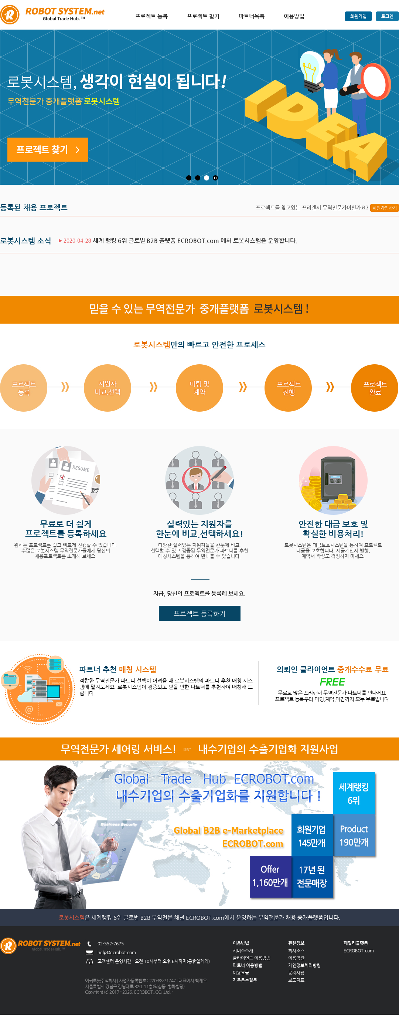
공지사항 (296, 972)
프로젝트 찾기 (203, 16)
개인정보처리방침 (304, 965)
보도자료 (296, 980)
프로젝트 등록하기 (200, 613)
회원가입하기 (384, 207)
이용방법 (294, 16)
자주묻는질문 (245, 980)
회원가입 (358, 16)
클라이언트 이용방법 (251, 958)
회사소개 (296, 950)
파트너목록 (252, 16)
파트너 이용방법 (247, 965)
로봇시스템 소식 (25, 241)
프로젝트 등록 (151, 16)
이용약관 (296, 958)
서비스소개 (243, 950)
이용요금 (241, 972)
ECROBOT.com (359, 950)
